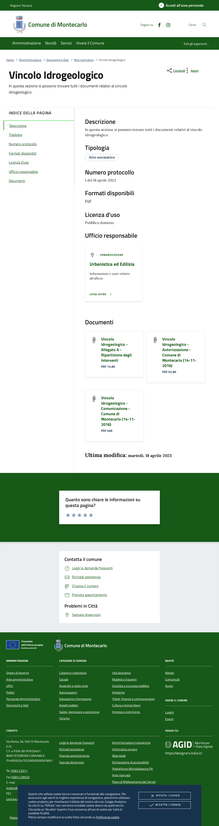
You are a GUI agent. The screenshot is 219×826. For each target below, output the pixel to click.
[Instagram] (166, 24)
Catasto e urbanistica (73, 672)
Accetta (164, 805)
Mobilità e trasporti (124, 679)
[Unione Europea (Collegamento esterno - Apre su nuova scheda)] (25, 645)
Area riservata (121, 775)
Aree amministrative (19, 679)
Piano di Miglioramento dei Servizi (134, 781)
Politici (10, 692)
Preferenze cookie (107, 817)
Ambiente (118, 692)
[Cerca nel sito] (204, 24)
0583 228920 (20, 777)
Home (10, 59)
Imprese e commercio (126, 711)
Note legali (119, 755)
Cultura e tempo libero (126, 705)
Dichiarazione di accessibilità (130, 762)
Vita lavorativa (121, 672)
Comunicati (172, 679)
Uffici (9, 685)
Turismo (64, 718)
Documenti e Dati (57, 59)
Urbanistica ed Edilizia (112, 264)
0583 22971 (19, 770)
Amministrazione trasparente (131, 742)
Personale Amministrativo (23, 698)
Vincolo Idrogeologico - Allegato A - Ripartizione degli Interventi (116, 349)
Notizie (169, 672)
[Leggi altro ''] (101, 294)
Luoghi (169, 712)
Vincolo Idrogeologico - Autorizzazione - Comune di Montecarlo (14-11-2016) (179, 352)
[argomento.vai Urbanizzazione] (111, 255)
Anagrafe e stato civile (73, 685)
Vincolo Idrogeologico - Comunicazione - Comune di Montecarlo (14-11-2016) (118, 411)
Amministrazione (30, 59)
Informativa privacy (124, 749)
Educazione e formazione (75, 698)
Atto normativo (84, 59)
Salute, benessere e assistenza (79, 711)
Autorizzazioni (68, 692)
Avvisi (169, 685)
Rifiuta (164, 795)
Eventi (169, 719)
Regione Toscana (21, 5)
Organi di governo (17, 672)
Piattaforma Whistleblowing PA (132, 768)
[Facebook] (157, 24)
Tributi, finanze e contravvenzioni (133, 698)
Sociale (63, 679)
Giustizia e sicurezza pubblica (130, 685)
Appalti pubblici (68, 705)
